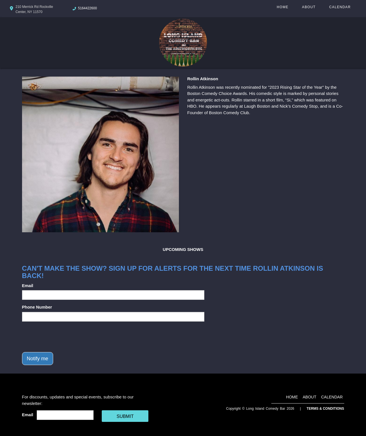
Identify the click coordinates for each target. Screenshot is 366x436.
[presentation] (65, 337)
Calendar (340, 7)
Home (282, 7)
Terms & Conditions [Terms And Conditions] (325, 409)
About (309, 7)
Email (27, 285)
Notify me (37, 358)
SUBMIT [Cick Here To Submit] (124, 416)
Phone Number (37, 307)
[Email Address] (65, 415)
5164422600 (87, 8)
